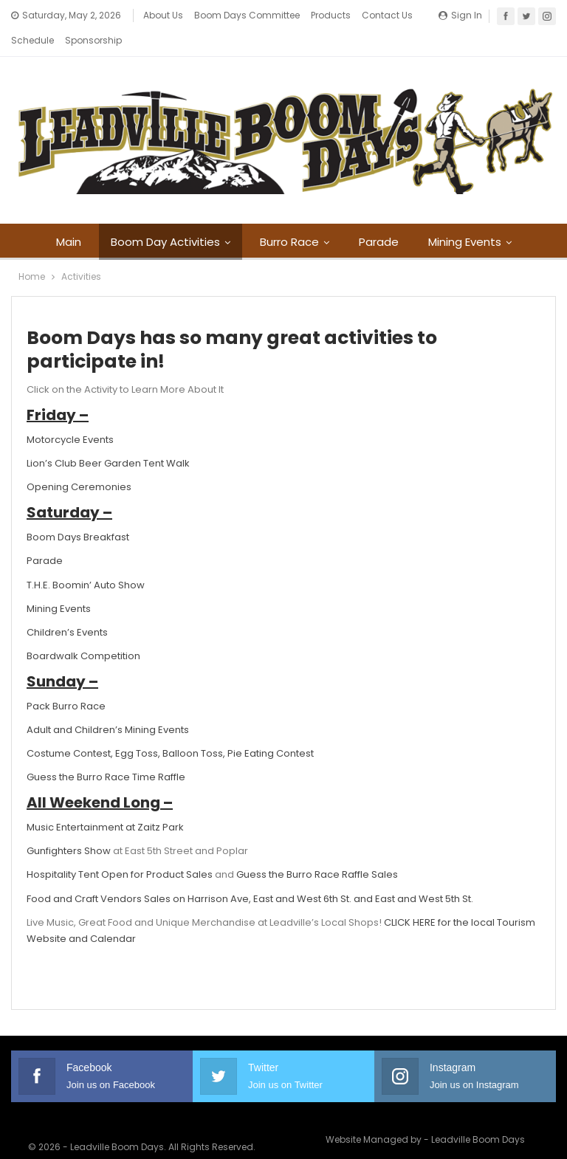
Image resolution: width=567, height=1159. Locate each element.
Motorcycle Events (70, 415)
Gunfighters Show (69, 826)
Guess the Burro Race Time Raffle (106, 753)
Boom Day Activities (186, 217)
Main (87, 217)
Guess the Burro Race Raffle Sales (317, 850)
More (376, 15)
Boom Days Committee (247, 15)
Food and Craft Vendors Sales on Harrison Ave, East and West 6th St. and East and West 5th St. (250, 874)
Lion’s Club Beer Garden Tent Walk (108, 439)
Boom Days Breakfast (78, 513)
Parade (404, 217)
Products (331, 15)
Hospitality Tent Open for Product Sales (120, 850)
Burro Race (312, 217)
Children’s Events (67, 608)
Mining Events (59, 584)
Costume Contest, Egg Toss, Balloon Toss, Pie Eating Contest (170, 729)
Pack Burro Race (66, 682)
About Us (163, 15)
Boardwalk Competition (83, 632)
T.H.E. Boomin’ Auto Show (86, 561)
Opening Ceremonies (79, 462)
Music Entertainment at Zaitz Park (105, 803)
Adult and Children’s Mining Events (108, 705)
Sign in (460, 15)
